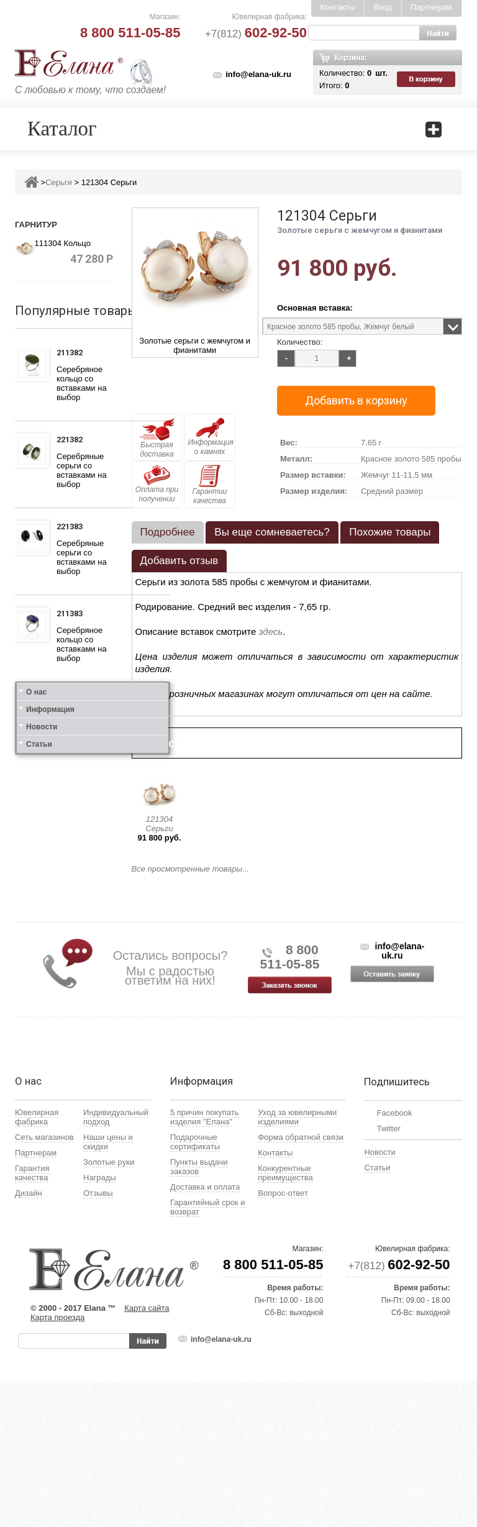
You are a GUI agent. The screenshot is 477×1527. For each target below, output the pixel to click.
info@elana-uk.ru (258, 74)
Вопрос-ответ (283, 1339)
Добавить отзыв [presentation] (179, 561)
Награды (99, 1323)
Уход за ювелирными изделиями (297, 1263)
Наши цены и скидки (108, 1288)
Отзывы (98, 1339)
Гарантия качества (32, 1319)
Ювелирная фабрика (36, 1263)
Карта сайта (146, 1454)
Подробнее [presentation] (167, 532)
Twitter (388, 1274)
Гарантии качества (209, 485)
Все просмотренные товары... (190, 868)
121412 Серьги (72, 885)
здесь (271, 631)
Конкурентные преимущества (285, 1319)
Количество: (299, 342)
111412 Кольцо (73, 798)
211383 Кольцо (73, 615)
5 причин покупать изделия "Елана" (204, 1263)
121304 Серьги (159, 823)
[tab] (168, 532)
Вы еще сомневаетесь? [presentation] (271, 532)
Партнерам (431, 7)
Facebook (394, 1259)
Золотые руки (108, 1308)
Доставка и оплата (205, 1333)
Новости (41, 1016)
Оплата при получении (156, 484)
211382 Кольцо (73, 354)
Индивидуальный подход (115, 1263)
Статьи (39, 1033)
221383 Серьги (72, 528)
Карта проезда (57, 1463)
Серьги (58, 182)
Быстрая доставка (157, 437)
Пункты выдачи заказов (199, 1312)
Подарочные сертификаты (195, 1288)
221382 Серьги (72, 441)
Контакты (337, 7)
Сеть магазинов (44, 1283)
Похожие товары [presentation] (389, 532)
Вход (382, 7)
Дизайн (28, 1339)
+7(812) (256, 34)
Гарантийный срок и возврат (207, 1353)
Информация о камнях (211, 436)
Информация (50, 999)
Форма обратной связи (300, 1283)
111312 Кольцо (73, 702)
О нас (36, 981)
